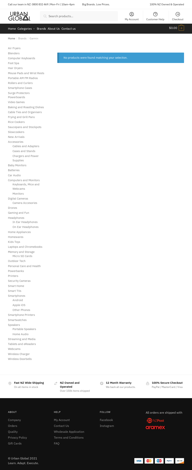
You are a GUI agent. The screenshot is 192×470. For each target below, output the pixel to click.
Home (11, 36)
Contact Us (61, 424)
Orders (12, 424)
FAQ (56, 441)
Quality (13, 430)
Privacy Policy (17, 435)
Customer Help (155, 16)
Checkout (177, 16)
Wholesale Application (69, 430)
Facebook (106, 418)
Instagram (107, 424)
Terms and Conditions (69, 435)
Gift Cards (15, 441)
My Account (132, 16)
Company (14, 418)
